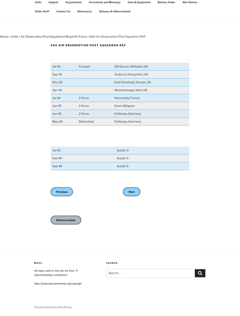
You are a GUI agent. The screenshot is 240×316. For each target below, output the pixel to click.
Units (14, 36)
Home (4, 36)
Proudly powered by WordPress (53, 307)
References (84, 11)
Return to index (66, 220)
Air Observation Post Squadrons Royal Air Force (54, 36)
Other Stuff (42, 11)
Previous (61, 191)
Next (132, 191)
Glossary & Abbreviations (115, 11)
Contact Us (63, 11)
